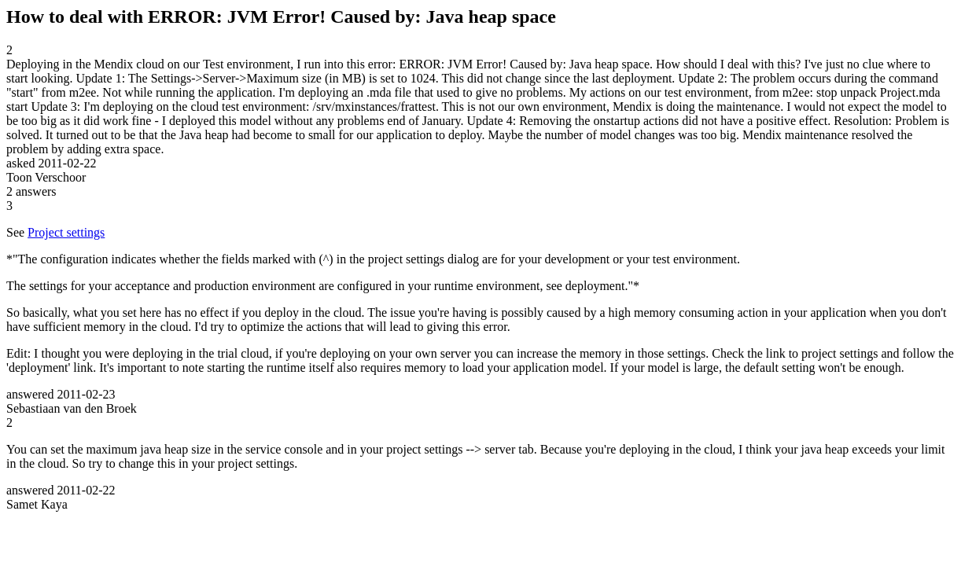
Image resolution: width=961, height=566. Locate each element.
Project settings (66, 232)
